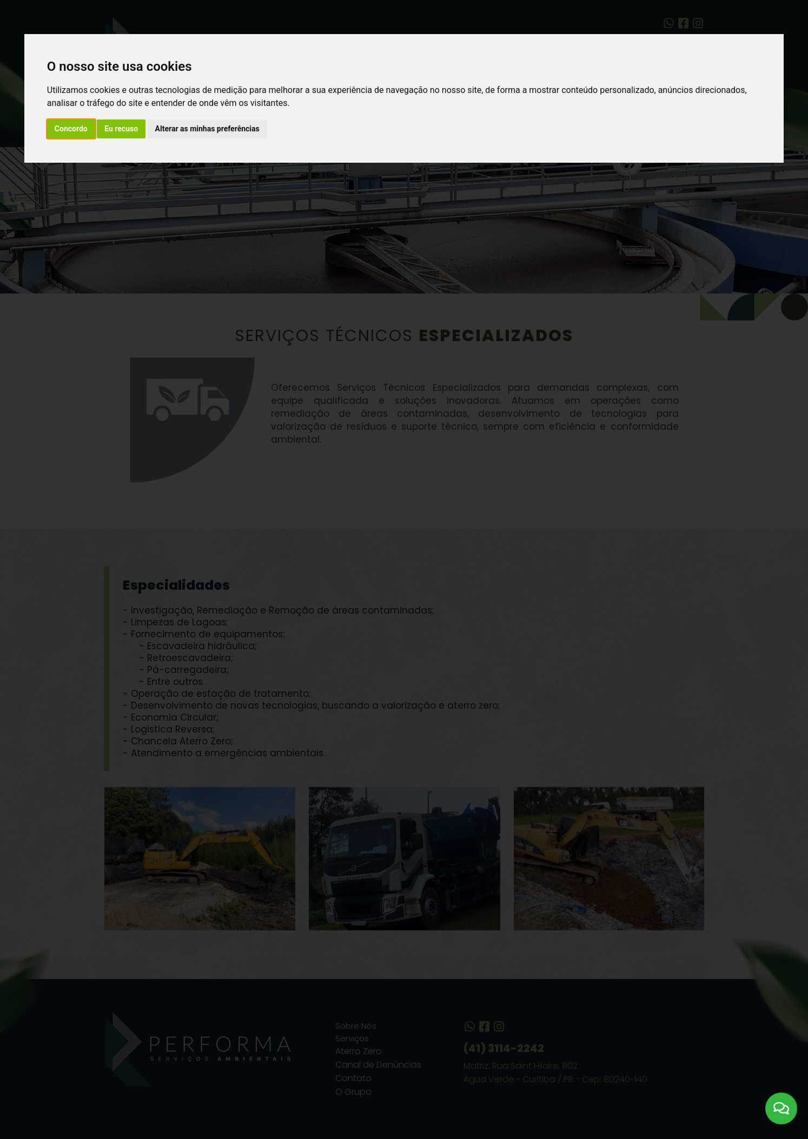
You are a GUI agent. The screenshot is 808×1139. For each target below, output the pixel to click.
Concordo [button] (71, 128)
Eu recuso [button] (121, 128)
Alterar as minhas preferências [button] (207, 128)
